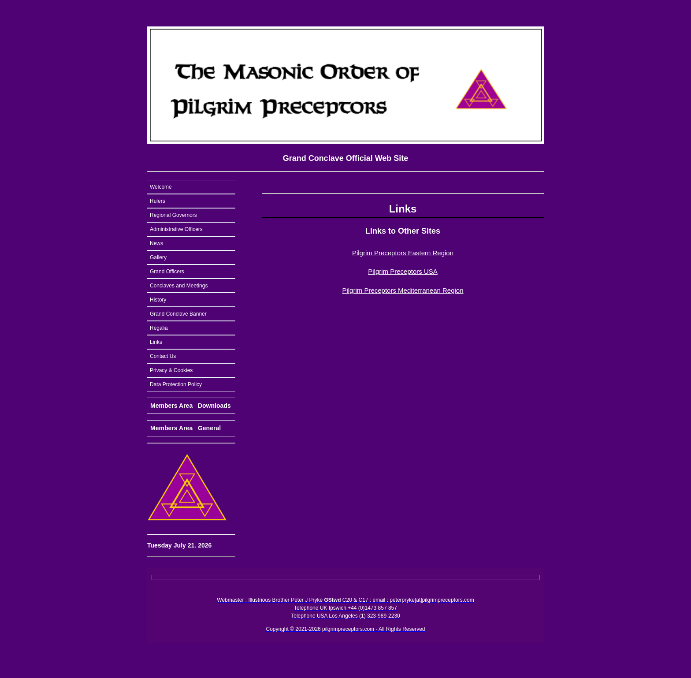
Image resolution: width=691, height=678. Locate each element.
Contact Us (163, 356)
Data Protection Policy (176, 384)
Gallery (158, 257)
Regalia (159, 328)
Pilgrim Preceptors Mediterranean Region (402, 290)
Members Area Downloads (190, 405)
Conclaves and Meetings (179, 286)
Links (156, 342)
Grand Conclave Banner (178, 314)
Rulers (157, 201)
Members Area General (185, 428)
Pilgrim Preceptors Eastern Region (402, 253)
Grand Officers (167, 271)
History (158, 300)
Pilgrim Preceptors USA (403, 271)
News (156, 243)
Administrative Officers (176, 229)
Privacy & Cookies (171, 370)
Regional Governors (173, 215)
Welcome (161, 187)
